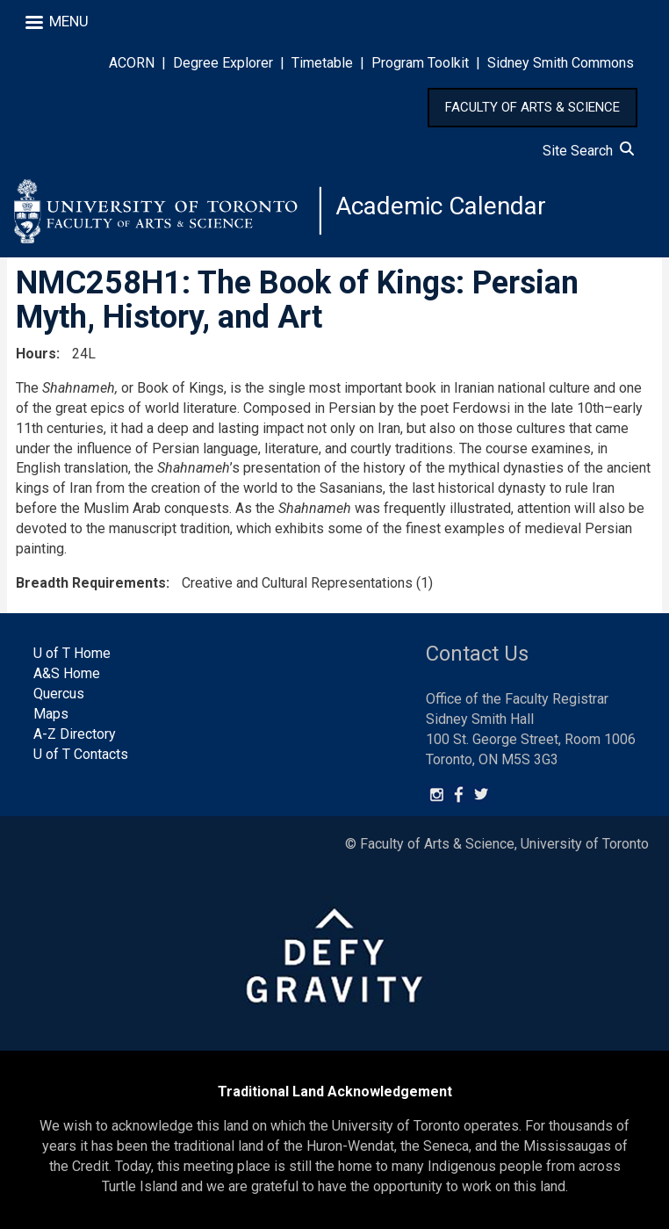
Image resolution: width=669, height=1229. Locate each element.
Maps (50, 713)
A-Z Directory (74, 734)
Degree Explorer (223, 62)
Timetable (322, 62)
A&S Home (66, 673)
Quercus (58, 693)
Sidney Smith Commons (560, 62)
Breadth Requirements (91, 583)
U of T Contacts (80, 754)
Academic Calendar (440, 206)
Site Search (588, 150)
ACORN (132, 62)
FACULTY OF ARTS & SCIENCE (532, 107)
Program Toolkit (420, 62)
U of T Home (72, 653)
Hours (36, 353)
